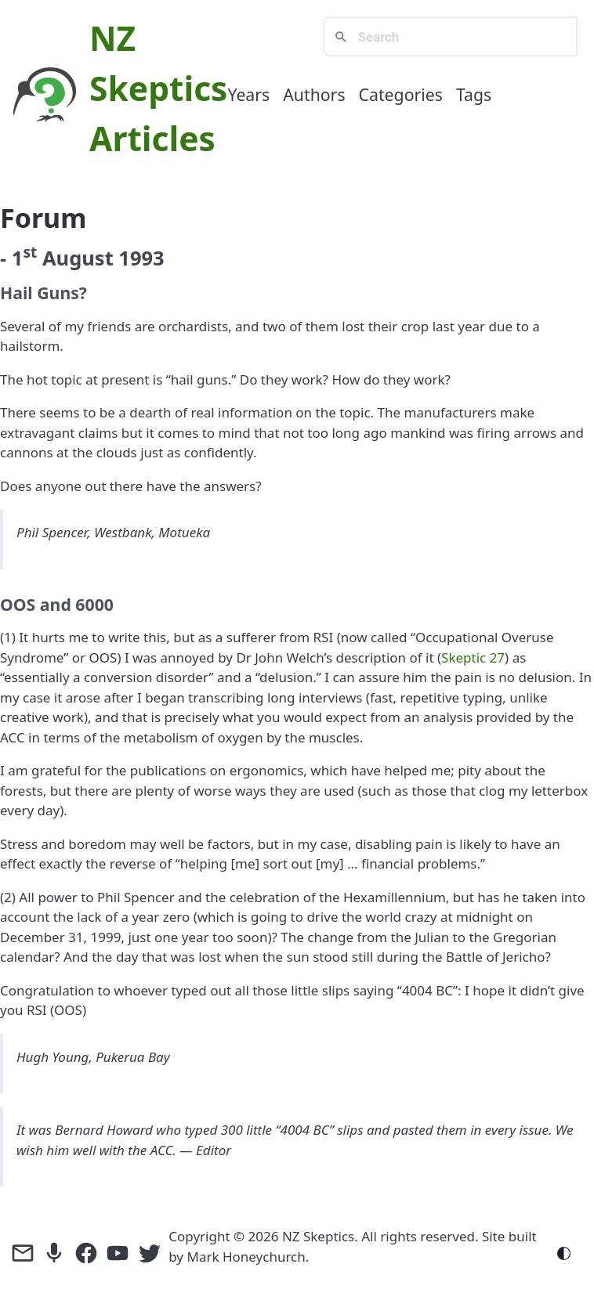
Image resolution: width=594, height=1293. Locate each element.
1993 (141, 257)
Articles (152, 138)
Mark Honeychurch (246, 1257)
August (78, 257)
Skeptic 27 (473, 657)
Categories (401, 94)
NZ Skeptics (318, 1236)
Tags (473, 94)
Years (248, 94)
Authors (314, 94)
